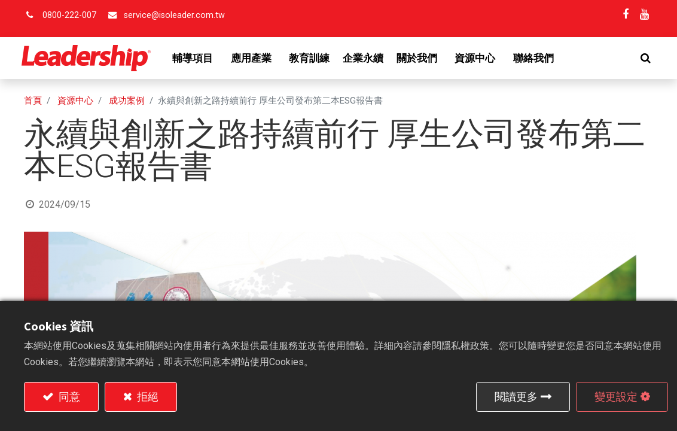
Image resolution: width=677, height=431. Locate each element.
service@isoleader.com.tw (174, 15)
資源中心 (75, 100)
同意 (68, 396)
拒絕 (146, 396)
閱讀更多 (516, 396)
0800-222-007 (69, 15)
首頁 (33, 100)
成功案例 (127, 100)
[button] (643, 58)
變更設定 (616, 396)
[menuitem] (311, 58)
